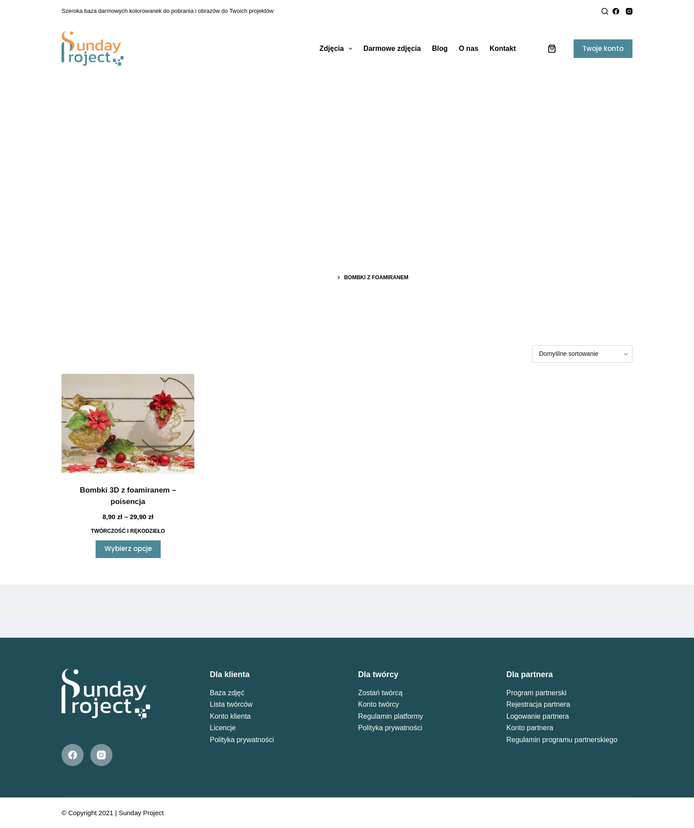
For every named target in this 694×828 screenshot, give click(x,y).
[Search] (604, 11)
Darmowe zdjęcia (392, 48)
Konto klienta (230, 716)
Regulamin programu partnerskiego (561, 739)
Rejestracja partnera (538, 704)
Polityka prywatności (242, 739)
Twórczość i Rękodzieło (128, 531)
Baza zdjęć (227, 693)
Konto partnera (529, 728)
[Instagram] (629, 11)
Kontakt (503, 48)
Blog (440, 48)
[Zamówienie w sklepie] (582, 354)
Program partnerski (536, 693)
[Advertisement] (347, 142)
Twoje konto (603, 48)
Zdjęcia (338, 48)
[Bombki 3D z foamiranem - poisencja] (128, 424)
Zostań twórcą (380, 693)
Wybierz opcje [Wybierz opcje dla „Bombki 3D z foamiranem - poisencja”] (128, 548)
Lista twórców (231, 704)
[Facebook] (616, 11)
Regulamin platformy (390, 716)
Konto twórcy (378, 704)
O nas (468, 48)
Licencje (223, 728)
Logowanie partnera (537, 716)
